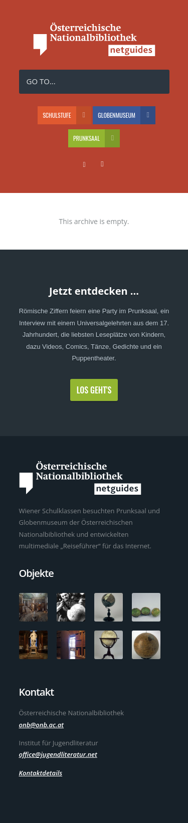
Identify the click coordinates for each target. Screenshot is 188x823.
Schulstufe (67, 115)
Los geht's (94, 390)
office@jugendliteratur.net (58, 754)
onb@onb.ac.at (41, 724)
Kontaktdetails (41, 772)
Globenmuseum (126, 115)
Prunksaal (96, 138)
